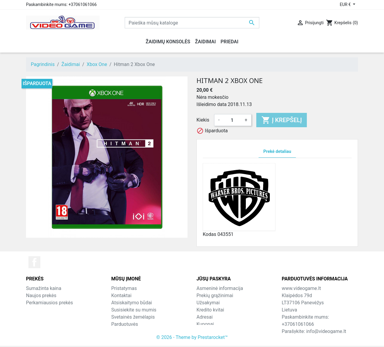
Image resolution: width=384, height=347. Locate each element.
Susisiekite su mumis (133, 310)
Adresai (204, 317)
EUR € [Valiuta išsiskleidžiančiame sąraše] (346, 4)
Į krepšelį (281, 120)
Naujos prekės (41, 295)
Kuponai (205, 324)
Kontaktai (121, 295)
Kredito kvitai (210, 310)
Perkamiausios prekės (49, 302)
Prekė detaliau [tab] (277, 151)
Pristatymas (124, 288)
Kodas (209, 234)
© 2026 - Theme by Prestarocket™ (192, 338)
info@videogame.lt (326, 331)
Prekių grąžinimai (214, 295)
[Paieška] (192, 22)
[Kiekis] (232, 120)
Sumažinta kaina (43, 288)
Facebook (34, 262)
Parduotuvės (124, 324)
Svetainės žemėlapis (133, 317)
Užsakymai (208, 302)
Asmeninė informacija (219, 288)
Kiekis (202, 120)
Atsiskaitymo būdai (131, 302)
